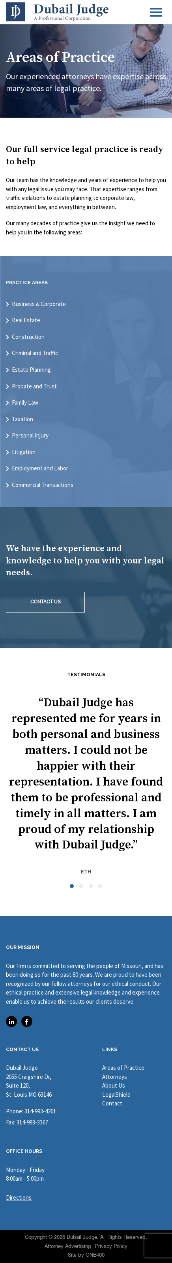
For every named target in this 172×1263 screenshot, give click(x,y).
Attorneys (114, 1076)
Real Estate (26, 320)
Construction (28, 337)
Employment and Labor (40, 468)
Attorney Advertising (68, 1246)
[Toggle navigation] (156, 12)
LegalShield (116, 1094)
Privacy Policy (111, 1246)
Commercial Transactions (42, 485)
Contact (112, 1103)
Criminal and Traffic (35, 353)
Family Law (25, 402)
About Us (113, 1085)
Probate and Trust (34, 386)
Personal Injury (30, 435)
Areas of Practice (123, 1067)
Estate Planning (31, 369)
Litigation (24, 452)
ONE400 (95, 1255)
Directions (19, 1197)
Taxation (22, 419)
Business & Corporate (39, 304)
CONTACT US (45, 602)
